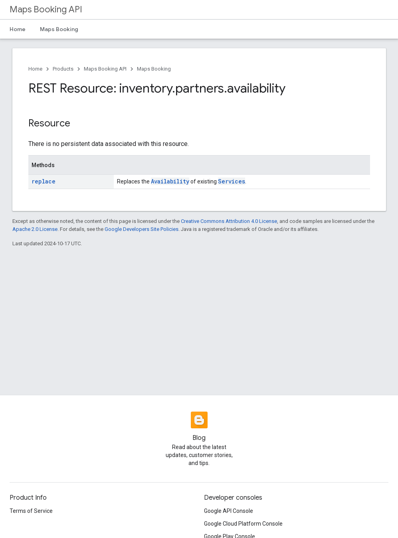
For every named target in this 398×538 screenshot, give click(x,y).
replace (43, 181)
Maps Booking (59, 29)
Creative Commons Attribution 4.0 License (229, 221)
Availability (170, 181)
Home (18, 29)
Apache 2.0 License (34, 229)
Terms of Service (31, 511)
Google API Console (228, 511)
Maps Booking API (46, 9)
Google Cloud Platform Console (243, 523)
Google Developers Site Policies (141, 229)
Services (231, 181)
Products (63, 69)
